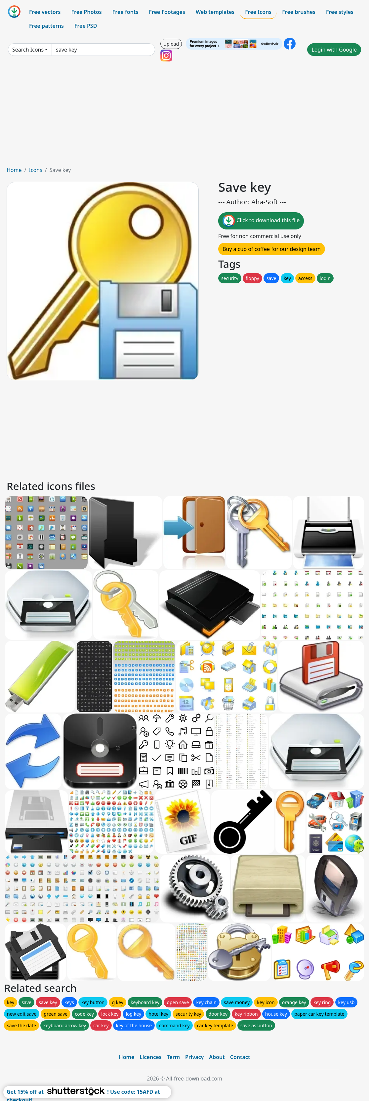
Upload (171, 44)
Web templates (215, 12)
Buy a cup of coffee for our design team (272, 249)
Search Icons (28, 49)
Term (173, 1057)
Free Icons (258, 12)
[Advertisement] (184, 116)
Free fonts (125, 12)
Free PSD (85, 25)
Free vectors (45, 12)
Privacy (194, 1057)
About (217, 1057)
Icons (35, 170)
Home (14, 170)
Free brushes (298, 12)
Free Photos (86, 12)
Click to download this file (261, 221)
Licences (150, 1057)
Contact (240, 1057)
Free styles (339, 12)
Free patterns (46, 25)
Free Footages (167, 12)
